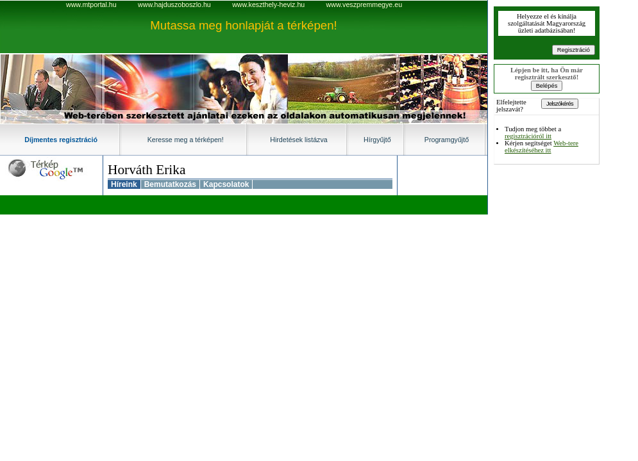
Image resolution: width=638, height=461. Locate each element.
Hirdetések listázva (298, 139)
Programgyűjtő (446, 139)
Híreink (124, 184)
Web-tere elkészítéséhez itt (541, 147)
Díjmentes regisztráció (60, 139)
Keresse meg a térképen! (185, 139)
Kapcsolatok (226, 184)
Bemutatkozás (170, 184)
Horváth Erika (146, 169)
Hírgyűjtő (377, 139)
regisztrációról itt (528, 136)
